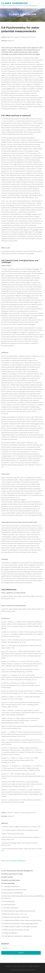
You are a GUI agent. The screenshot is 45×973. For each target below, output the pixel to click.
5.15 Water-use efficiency (9, 933)
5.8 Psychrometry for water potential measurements (18, 911)
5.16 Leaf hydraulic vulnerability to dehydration (16, 936)
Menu (42, 4)
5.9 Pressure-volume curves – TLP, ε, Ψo (14, 914)
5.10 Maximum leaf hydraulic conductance (15, 917)
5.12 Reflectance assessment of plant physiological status (19, 923)
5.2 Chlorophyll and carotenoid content (14, 890)
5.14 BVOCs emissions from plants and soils (15, 930)
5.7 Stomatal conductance (9, 908)
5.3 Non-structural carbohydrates (12, 893)
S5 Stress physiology (17, 861)
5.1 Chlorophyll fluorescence (10, 886)
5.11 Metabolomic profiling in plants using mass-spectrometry (21, 920)
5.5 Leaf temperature (8, 901)
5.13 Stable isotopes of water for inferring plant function (19, 927)
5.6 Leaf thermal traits (8, 905)
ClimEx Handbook (14, 3)
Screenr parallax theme (17, 970)
